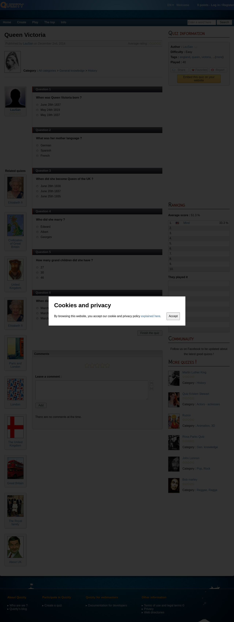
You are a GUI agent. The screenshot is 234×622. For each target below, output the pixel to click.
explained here (150, 316)
